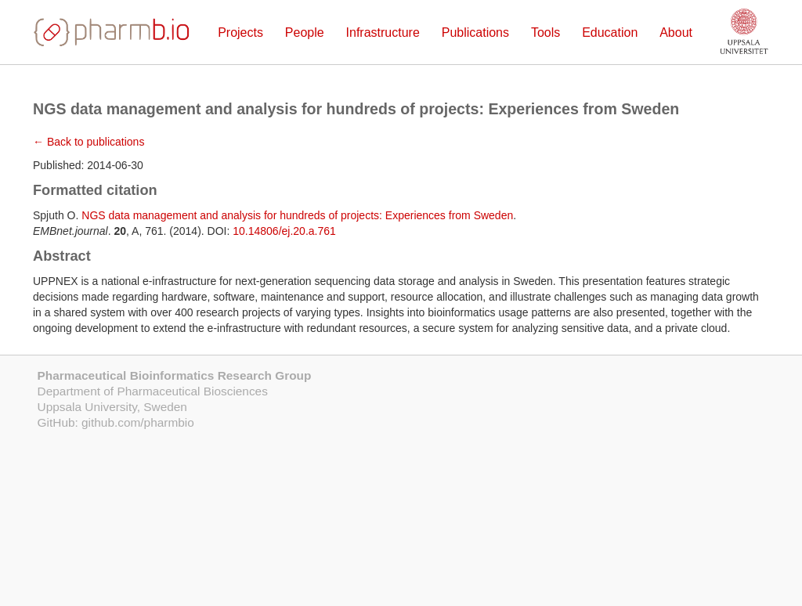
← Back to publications (88, 141)
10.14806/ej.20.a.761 (284, 231)
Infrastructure (383, 32)
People (304, 32)
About (675, 32)
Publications (475, 32)
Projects (240, 32)
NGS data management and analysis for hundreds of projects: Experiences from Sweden (297, 215)
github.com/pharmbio (137, 422)
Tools (545, 32)
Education (610, 32)
